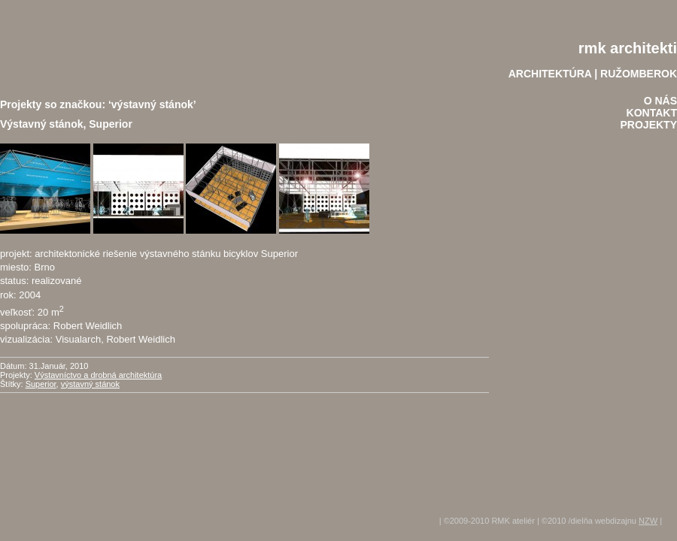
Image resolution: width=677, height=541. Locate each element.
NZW (648, 520)
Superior (41, 383)
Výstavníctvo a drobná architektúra (98, 374)
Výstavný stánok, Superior (66, 124)
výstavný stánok (90, 383)
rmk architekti (627, 48)
